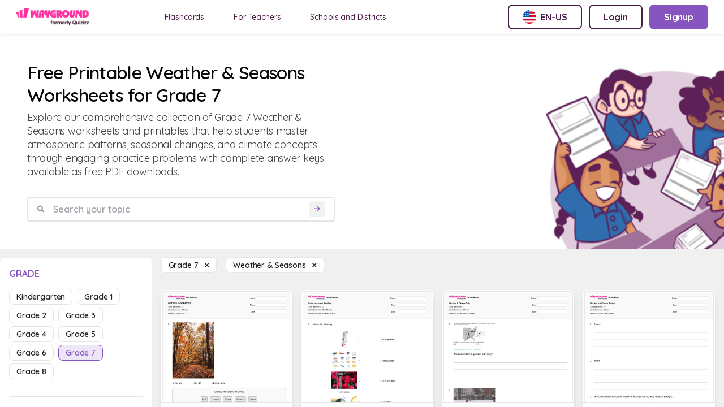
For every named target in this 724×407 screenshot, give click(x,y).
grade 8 (31, 371)
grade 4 (31, 334)
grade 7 (81, 353)
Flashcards (185, 17)
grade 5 (81, 334)
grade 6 (31, 353)
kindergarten (40, 297)
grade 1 (98, 297)
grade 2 (31, 315)
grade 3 (81, 315)
